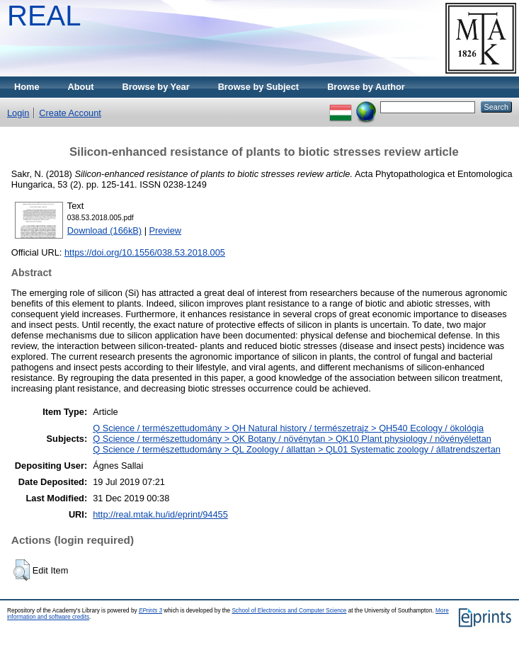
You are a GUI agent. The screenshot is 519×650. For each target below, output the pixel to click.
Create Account (70, 113)
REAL (44, 15)
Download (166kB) (104, 230)
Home (27, 86)
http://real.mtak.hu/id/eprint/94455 (160, 514)
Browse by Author (366, 86)
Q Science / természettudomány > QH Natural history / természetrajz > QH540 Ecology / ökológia (288, 428)
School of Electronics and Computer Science (289, 611)
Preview (165, 230)
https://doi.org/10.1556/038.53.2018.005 (144, 252)
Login (18, 113)
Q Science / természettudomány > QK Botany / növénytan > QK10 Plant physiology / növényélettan (292, 438)
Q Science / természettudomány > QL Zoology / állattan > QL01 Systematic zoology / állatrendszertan (297, 449)
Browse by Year (156, 86)
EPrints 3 (150, 611)
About (81, 86)
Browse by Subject (259, 86)
